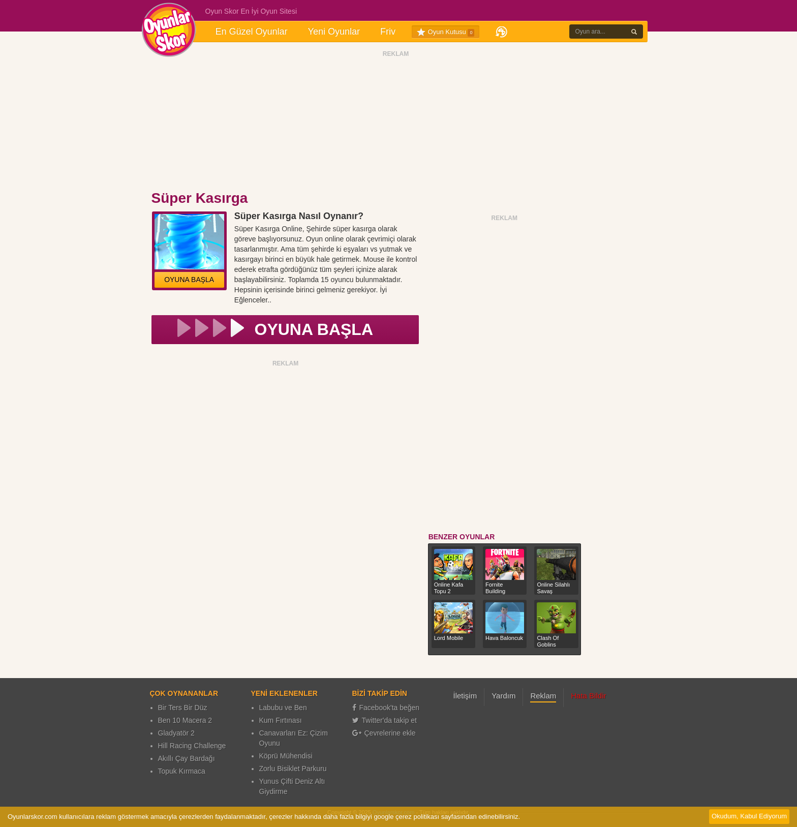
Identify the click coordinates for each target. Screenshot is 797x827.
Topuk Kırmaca (181, 771)
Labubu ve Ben (283, 707)
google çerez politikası (406, 816)
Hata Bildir (588, 695)
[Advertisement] (395, 123)
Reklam (543, 695)
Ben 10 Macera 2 (185, 720)
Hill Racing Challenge (192, 746)
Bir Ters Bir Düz (182, 707)
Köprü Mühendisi (286, 756)
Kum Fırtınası (280, 720)
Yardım (503, 695)
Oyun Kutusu (445, 32)
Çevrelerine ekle (384, 733)
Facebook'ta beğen (386, 707)
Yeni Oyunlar (334, 31)
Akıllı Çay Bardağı (186, 758)
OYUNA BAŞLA (189, 279)
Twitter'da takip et (384, 720)
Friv (387, 31)
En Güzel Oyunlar (252, 31)
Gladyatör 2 (176, 733)
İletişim (465, 695)
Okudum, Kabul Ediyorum (749, 816)
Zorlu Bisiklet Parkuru (293, 768)
